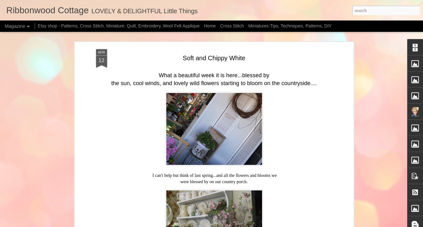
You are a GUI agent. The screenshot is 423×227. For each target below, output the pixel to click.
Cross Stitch (232, 25)
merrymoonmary (217, 223)
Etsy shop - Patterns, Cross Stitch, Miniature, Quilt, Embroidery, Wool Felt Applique (119, 25)
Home (210, 25)
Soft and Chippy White (214, 49)
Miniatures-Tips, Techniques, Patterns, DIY (290, 25)
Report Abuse (273, 223)
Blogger (255, 223)
